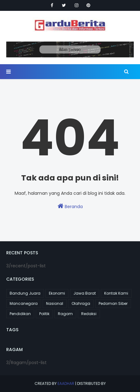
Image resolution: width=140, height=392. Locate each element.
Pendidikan (20, 313)
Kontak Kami (116, 293)
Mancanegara (24, 303)
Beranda (70, 206)
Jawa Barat (84, 293)
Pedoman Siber (113, 303)
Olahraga (81, 303)
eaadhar (66, 383)
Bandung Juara (25, 293)
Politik (44, 313)
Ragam (65, 313)
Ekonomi (57, 293)
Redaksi (88, 313)
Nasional (54, 303)
